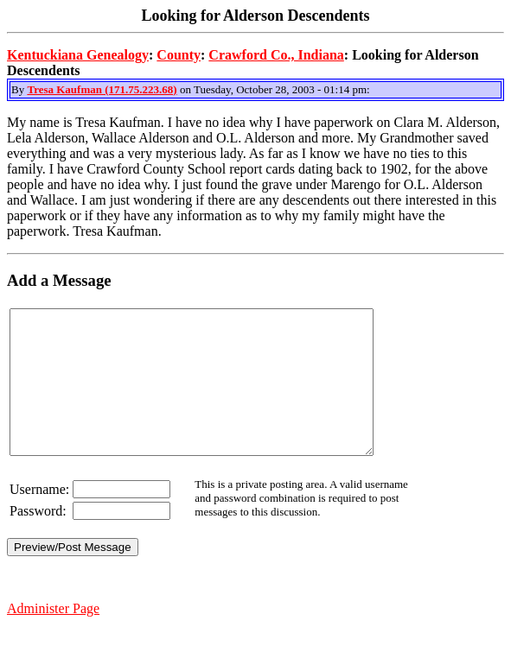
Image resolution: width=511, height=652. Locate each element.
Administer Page (53, 637)
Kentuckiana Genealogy (78, 54)
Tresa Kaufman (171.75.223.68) (101, 89)
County (178, 54)
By (19, 89)
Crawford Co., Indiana (275, 54)
